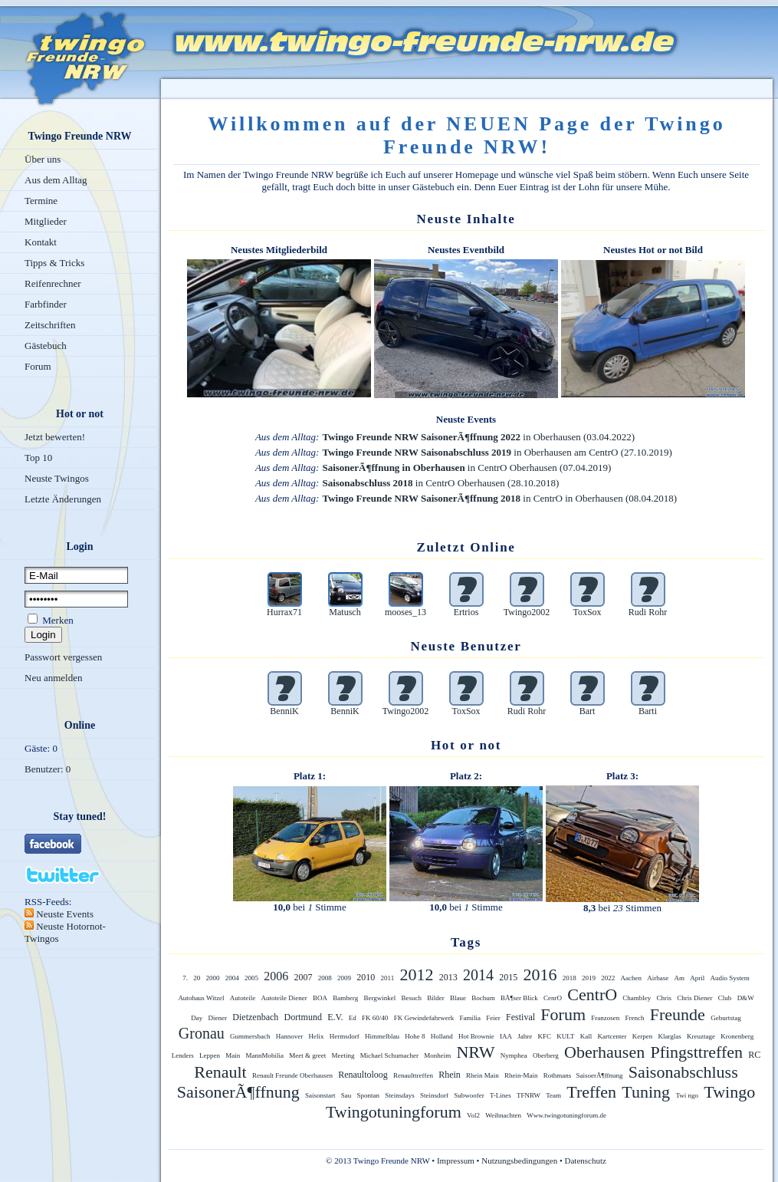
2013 (448, 977)
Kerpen (642, 1036)
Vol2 (473, 1115)
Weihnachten (503, 1115)
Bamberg (345, 998)
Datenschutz (585, 1160)
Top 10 (38, 457)
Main (232, 1055)
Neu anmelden (53, 677)
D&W (745, 998)
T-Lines (500, 1095)
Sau (346, 1095)
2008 (325, 978)
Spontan (367, 1095)
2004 (232, 978)
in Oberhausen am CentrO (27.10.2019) (496, 452)
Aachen (630, 978)
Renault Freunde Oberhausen (292, 1075)
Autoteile (243, 998)
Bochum (483, 998)
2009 (344, 978)
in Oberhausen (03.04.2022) (478, 437)
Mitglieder (46, 221)
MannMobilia (264, 1055)
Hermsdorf (344, 1036)
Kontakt (41, 242)
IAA (506, 1036)
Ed (352, 1018)
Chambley (636, 998)
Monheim (437, 1055)
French (635, 1018)
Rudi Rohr (648, 612)
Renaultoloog (363, 1074)
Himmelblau (382, 1036)
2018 (569, 978)
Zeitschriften (50, 325)
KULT (565, 1036)
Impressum (455, 1160)
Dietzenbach (255, 1017)
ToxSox (587, 612)
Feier (493, 1018)
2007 (303, 977)
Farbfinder (46, 304)
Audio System (729, 978)
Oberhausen (604, 1052)
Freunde (677, 1014)
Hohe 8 (415, 1036)
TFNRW (528, 1095)
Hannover (290, 1036)
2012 (416, 974)
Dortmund (303, 1017)
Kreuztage (701, 1036)
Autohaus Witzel (201, 998)
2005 (251, 978)
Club (725, 998)
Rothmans (558, 1075)
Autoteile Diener (284, 998)
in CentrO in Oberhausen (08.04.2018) (499, 498)
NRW (475, 1052)
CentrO (592, 994)
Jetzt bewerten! (55, 437)
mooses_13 (405, 612)
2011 (388, 978)
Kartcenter (612, 1036)
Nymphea (514, 1055)
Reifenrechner (53, 283)
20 (196, 978)
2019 (589, 978)
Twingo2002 (527, 612)
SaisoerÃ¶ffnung (599, 1075)
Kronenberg (737, 1036)
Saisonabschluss (683, 1072)
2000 (213, 978)
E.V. (335, 1017)
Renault (220, 1072)
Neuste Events (64, 914)
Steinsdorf (434, 1095)
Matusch (344, 612)
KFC (545, 1036)
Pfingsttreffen (696, 1052)
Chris (664, 998)
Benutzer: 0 (48, 769)
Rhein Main (482, 1075)
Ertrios (466, 612)
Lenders (183, 1055)
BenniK (284, 711)
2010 (365, 977)
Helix (316, 1036)
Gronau (202, 1033)
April (697, 978)
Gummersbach (250, 1036)
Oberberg (546, 1055)
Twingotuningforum (393, 1111)
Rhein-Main (521, 1075)
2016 (539, 974)
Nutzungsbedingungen (519, 1160)
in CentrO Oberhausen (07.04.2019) (466, 467)
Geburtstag (726, 1018)
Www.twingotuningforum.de (566, 1115)
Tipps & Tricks (54, 262)
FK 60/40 (375, 1018)
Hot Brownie (476, 1036)
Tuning (646, 1091)
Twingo (729, 1091)
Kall (586, 1036)
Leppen (209, 1055)
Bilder (436, 998)
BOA (320, 998)
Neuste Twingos (57, 478)
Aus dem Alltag (56, 180)
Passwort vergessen (63, 657)
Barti (647, 711)
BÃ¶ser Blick (519, 998)
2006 (276, 976)
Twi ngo (686, 1095)
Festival (520, 1017)
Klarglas (669, 1036)
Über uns (43, 159)
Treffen (591, 1091)
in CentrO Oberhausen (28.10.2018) (440, 483)
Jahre (524, 1036)
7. (185, 978)
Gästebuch (46, 345)
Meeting (342, 1055)
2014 (478, 974)
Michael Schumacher (389, 1055)
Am (679, 978)
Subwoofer (469, 1095)
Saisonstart (320, 1095)
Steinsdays (400, 1095)
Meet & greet (307, 1055)
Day (196, 1018)
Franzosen (605, 1018)
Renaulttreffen (413, 1075)
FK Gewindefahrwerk (424, 1018)
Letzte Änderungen (63, 499)
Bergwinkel (379, 998)
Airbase (657, 978)
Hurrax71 (284, 612)
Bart (587, 711)
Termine (41, 200)
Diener (218, 1018)
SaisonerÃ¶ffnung (238, 1091)
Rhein (449, 1074)
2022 (608, 978)
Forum (38, 366)
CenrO (552, 998)
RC (754, 1054)
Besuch (412, 998)
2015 (508, 977)
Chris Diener (694, 998)
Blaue (458, 998)
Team (553, 1095)
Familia (470, 1018)
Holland (442, 1036)
